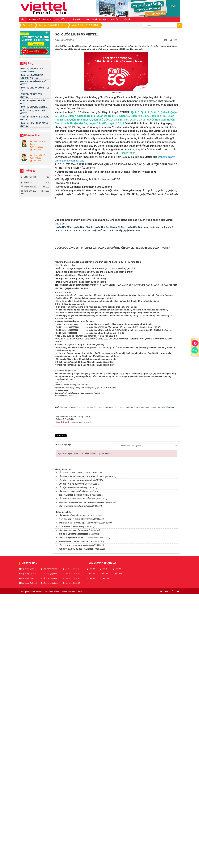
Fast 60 (104, 825)
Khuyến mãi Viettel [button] (96, 19)
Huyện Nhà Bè (101, 307)
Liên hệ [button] (126, 19)
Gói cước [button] (61, 20)
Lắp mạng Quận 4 (27, 825)
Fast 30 (117, 820)
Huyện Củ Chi (117, 307)
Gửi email (35, 150)
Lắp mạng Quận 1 (27, 820)
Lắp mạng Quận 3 (71, 820)
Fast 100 (104, 829)
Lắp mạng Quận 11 (49, 834)
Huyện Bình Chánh (83, 307)
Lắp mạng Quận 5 (49, 825)
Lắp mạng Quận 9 (71, 829)
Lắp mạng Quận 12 (71, 834)
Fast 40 (91, 825)
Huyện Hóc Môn (63, 307)
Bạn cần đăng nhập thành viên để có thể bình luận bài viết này (85, 704)
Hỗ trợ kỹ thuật (39, 155)
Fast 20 (91, 820)
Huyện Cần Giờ (134, 307)
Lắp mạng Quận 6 (71, 825)
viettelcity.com (66, 647)
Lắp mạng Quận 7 (27, 829)
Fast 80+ (91, 829)
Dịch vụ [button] (77, 20)
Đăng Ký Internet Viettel (48, 843)
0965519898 (36, 147)
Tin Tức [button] (115, 19)
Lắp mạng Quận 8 (49, 829)
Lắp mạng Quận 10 (28, 834)
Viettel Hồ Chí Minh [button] (40, 20)
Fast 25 (104, 820)
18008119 (35, 158)
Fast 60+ (117, 825)
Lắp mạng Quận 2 (49, 820)
